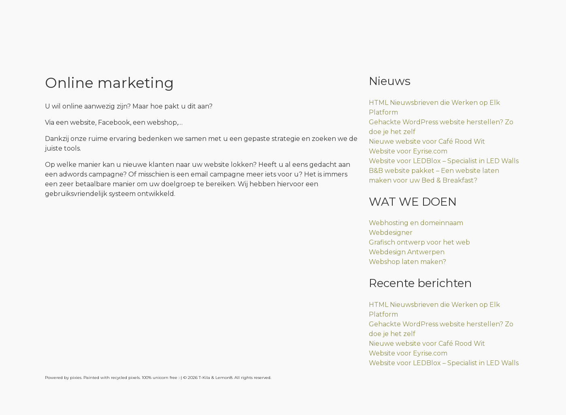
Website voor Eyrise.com (408, 151)
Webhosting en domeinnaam (416, 223)
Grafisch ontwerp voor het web (419, 242)
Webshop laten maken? (407, 262)
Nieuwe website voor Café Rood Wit (427, 141)
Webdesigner (391, 232)
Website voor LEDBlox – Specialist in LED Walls (444, 161)
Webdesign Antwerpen (407, 252)
